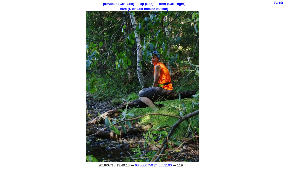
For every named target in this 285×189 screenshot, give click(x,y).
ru (276, 2)
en (281, 2)
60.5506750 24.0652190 (153, 165)
